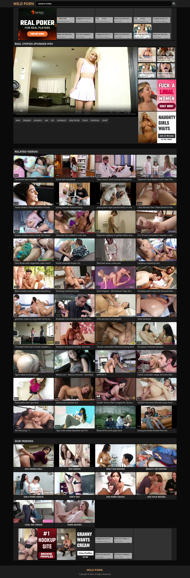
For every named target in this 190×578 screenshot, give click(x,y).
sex (46, 120)
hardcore (95, 120)
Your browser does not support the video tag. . (75, 82)
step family (74, 120)
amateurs (61, 120)
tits (52, 120)
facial (85, 120)
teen (18, 120)
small (104, 120)
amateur (38, 120)
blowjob (27, 120)
